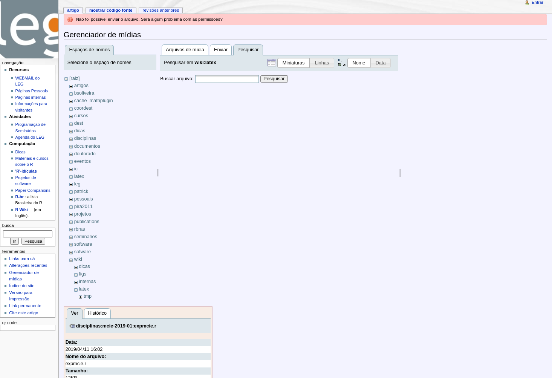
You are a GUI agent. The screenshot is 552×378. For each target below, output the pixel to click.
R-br (19, 196)
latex (79, 176)
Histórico (97, 313)
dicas (80, 130)
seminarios (85, 236)
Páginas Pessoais (31, 91)
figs (82, 274)
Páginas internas (30, 97)
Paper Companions (32, 190)
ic (76, 168)
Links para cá (22, 258)
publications (86, 221)
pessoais (83, 199)
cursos (81, 115)
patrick (81, 191)
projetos (82, 214)
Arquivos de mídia (185, 49)
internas (87, 281)
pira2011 (83, 206)
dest (78, 123)
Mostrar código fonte (111, 10)
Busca (8, 225)
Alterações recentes (28, 265)
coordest (83, 108)
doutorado (85, 153)
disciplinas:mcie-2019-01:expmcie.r (116, 326)
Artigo (73, 10)
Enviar (221, 49)
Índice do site (22, 285)
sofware (82, 251)
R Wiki (21, 209)
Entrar (537, 2)
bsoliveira (84, 93)
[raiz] (74, 78)
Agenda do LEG (29, 137)
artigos (81, 85)
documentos (87, 146)
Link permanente (25, 305)
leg (77, 184)
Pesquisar (273, 78)
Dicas (20, 152)
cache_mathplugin (93, 100)
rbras (79, 229)
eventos (82, 161)
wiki (78, 259)
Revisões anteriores (160, 10)
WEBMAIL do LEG (27, 81)
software (83, 244)
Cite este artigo (23, 313)
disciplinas (85, 138)
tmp (88, 296)
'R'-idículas (26, 171)
